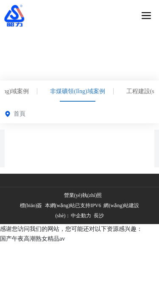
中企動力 (81, 216)
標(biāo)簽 (31, 205)
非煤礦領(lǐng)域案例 (77, 91)
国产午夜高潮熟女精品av (32, 239)
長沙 (98, 216)
